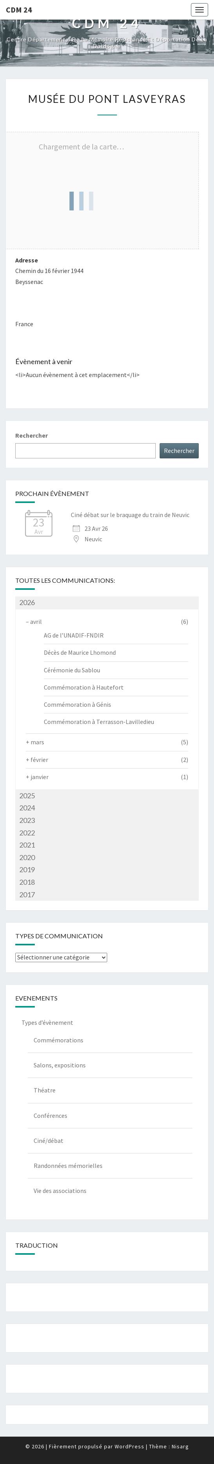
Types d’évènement (47, 1022)
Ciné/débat (48, 1140)
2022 (27, 832)
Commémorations (58, 1040)
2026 (27, 602)
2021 (27, 845)
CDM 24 (19, 9)
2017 (27, 894)
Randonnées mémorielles (68, 1165)
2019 (27, 869)
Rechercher (31, 435)
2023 (27, 820)
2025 (27, 795)
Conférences (50, 1115)
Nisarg (180, 1446)
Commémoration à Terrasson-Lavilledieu (99, 722)
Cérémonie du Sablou (72, 670)
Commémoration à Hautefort (84, 687)
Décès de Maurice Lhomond (80, 652)
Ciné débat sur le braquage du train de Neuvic (130, 515)
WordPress (129, 1446)
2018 (27, 882)
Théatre (45, 1090)
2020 (27, 857)
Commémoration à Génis (77, 704)
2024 (27, 807)
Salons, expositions (60, 1065)
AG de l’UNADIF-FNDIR (74, 635)
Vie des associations (60, 1191)
